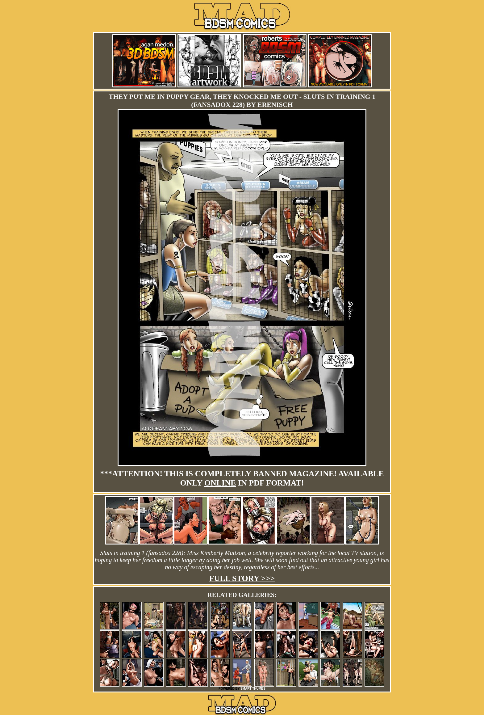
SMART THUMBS (252, 688)
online (220, 482)
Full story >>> (242, 578)
